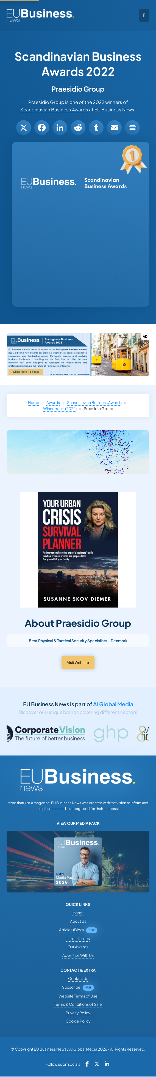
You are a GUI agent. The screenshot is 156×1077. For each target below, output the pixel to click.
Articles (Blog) (71, 929)
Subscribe (71, 987)
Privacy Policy (78, 1012)
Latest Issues (78, 938)
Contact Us (78, 978)
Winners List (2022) (60, 408)
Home (33, 402)
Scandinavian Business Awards (54, 109)
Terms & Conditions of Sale (78, 1004)
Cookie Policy (78, 1020)
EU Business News (50, 1048)
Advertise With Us (78, 955)
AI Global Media (113, 704)
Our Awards (78, 946)
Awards (53, 402)
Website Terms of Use (78, 995)
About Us (78, 921)
